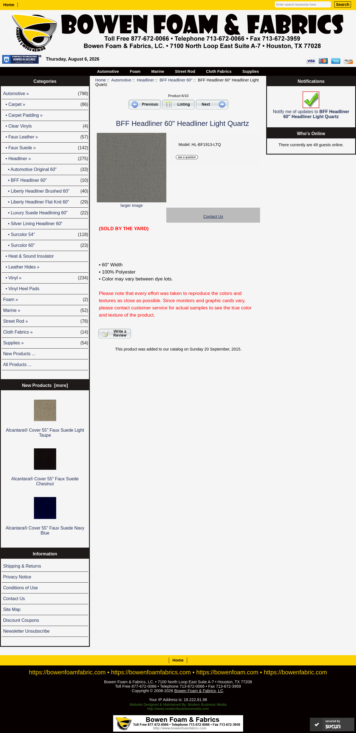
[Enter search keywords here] (303, 4)
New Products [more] (45, 385)
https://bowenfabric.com (295, 672)
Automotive (121, 80)
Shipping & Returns (22, 566)
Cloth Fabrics (219, 71)
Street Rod (185, 71)
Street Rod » (45, 321)
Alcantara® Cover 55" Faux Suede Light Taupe (45, 419)
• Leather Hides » (21, 267)
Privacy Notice (17, 577)
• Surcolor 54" (45, 234)
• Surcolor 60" (45, 245)
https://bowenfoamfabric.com (67, 672)
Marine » (45, 310)
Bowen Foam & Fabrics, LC (198, 691)
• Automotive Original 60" (45, 169)
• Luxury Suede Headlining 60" (45, 212)
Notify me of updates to (311, 105)
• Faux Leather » (45, 137)
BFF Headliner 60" (176, 80)
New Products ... (19, 353)
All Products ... (17, 364)
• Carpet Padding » (23, 115)
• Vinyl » (45, 277)
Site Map (11, 609)
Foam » (45, 299)
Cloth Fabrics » (45, 332)
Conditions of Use (20, 587)
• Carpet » (45, 104)
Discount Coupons (21, 620)
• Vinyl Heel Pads (21, 288)
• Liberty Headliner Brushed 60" (45, 191)
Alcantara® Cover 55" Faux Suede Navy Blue (45, 516)
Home (8, 5)
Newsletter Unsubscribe (26, 631)
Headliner (145, 80)
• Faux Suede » (45, 147)
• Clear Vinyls (45, 126)
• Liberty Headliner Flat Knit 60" (45, 202)
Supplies (250, 71)
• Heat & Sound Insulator (28, 256)
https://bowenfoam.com (227, 672)
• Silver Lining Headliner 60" (33, 223)
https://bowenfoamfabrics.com (151, 672)
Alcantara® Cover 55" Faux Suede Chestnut (45, 467)
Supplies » (45, 343)
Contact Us (14, 598)
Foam (135, 71)
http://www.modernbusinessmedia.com (178, 709)
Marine (157, 71)
